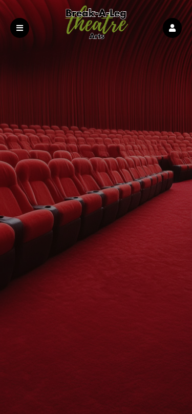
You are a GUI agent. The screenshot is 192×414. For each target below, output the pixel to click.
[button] (172, 28)
